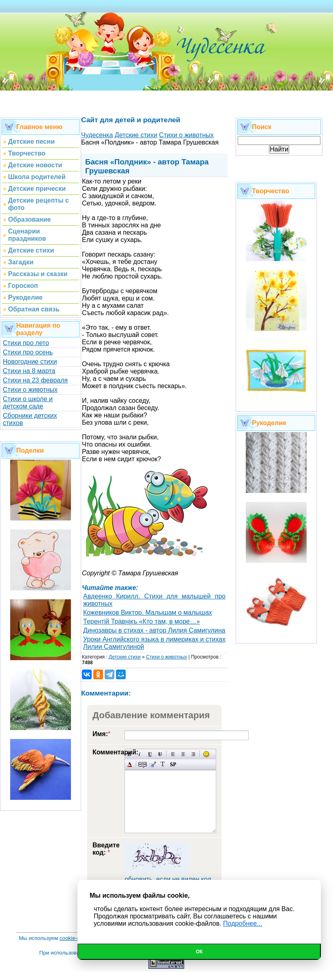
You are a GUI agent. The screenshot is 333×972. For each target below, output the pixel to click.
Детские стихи (125, 657)
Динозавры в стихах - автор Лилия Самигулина (154, 630)
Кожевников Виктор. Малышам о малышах (147, 612)
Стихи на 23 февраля (35, 380)
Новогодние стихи (30, 361)
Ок (199, 952)
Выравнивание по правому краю (193, 754)
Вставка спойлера (173, 764)
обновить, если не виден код (168, 879)
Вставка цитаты (152, 764)
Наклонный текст (139, 754)
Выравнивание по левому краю (173, 754)
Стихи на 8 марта (29, 370)
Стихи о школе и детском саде (28, 402)
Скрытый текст (142, 764)
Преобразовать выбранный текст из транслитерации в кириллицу (163, 764)
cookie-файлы (77, 938)
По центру (183, 754)
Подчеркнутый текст (150, 754)
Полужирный (129, 754)
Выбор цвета (129, 764)
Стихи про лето (26, 342)
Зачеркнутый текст (160, 754)
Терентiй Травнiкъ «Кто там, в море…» (141, 621)
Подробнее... (242, 923)
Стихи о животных (30, 389)
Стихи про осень (28, 352)
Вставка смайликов (206, 754)
